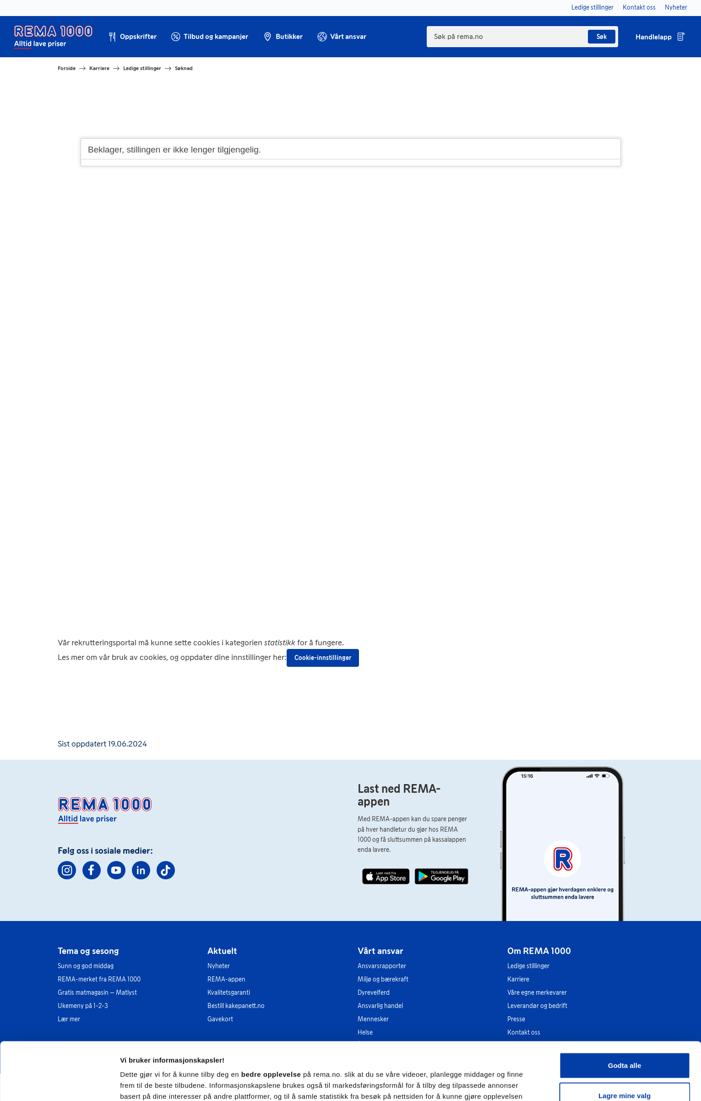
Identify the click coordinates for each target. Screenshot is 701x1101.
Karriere (99, 68)
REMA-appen (226, 979)
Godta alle (624, 1011)
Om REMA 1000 (539, 950)
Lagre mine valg (624, 1041)
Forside (67, 68)
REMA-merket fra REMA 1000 (99, 979)
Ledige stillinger (142, 68)
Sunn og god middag (86, 966)
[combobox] (522, 37)
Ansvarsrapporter (382, 966)
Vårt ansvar (380, 950)
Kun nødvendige (625, 1071)
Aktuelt (222, 950)
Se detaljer (492, 1083)
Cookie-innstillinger (322, 658)
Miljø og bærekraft (383, 979)
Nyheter (218, 966)
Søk (602, 37)
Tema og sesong (88, 950)
